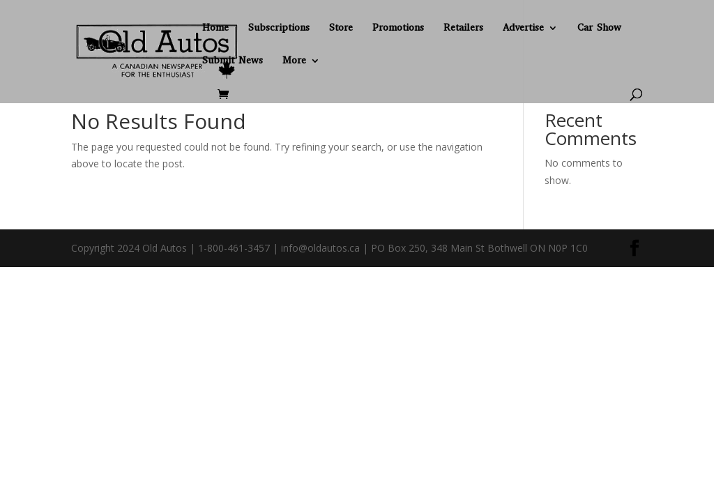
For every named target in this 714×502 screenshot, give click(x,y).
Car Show (599, 28)
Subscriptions (279, 28)
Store (341, 28)
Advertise (523, 28)
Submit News (232, 61)
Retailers (463, 28)
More (294, 61)
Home (215, 28)
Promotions (398, 28)
